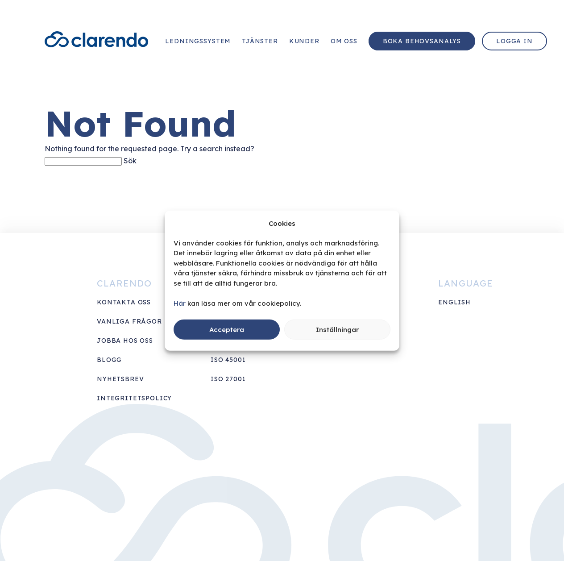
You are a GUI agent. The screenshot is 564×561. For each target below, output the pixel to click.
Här (180, 303)
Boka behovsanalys (422, 41)
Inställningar (337, 329)
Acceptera (226, 329)
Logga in (514, 41)
